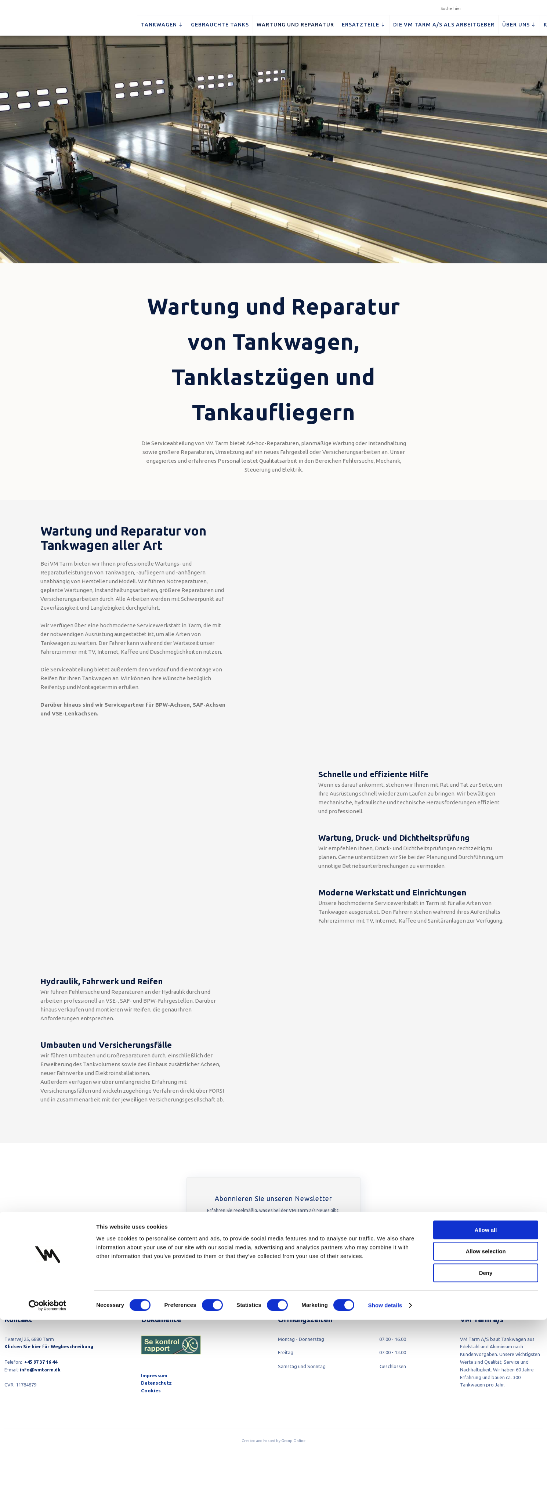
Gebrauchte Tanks (220, 25)
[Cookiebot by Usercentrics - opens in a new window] (47, 1471)
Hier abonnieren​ (272, 1259)
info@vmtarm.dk (40, 1369)
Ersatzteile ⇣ (363, 25)
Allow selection (486, 1418)
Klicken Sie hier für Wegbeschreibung (48, 1346)
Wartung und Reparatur (295, 25)
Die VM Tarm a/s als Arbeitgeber (444, 25)
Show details (385, 1471)
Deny (486, 1439)
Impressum (154, 1375)
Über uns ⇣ (519, 25)
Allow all (486, 1396)
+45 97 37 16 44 (40, 1361)
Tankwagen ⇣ (162, 25)
